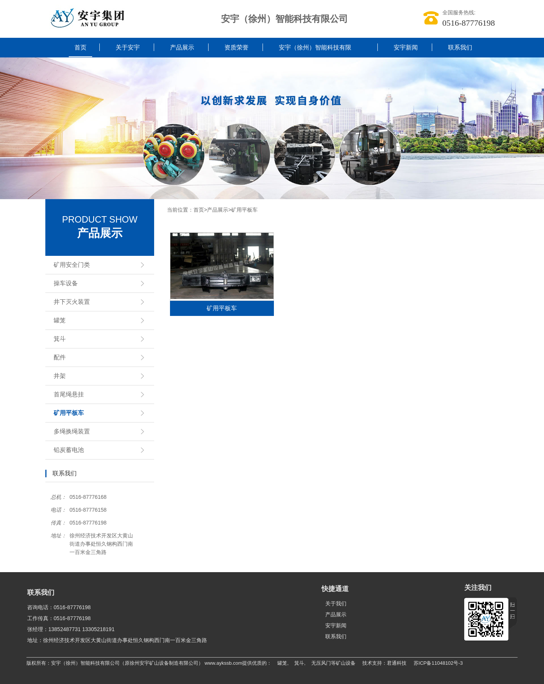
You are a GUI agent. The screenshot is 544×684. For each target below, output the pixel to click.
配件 (101, 357)
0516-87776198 (468, 23)
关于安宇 (128, 47)
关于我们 (335, 603)
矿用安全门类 (101, 265)
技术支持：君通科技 (384, 663)
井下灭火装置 (101, 302)
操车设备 (101, 283)
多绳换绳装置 (101, 431)
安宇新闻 (406, 47)
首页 (80, 47)
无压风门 (321, 663)
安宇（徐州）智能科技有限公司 (315, 57)
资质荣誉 (236, 47)
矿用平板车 (101, 413)
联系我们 (460, 47)
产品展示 (182, 47)
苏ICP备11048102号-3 (438, 663)
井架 (101, 376)
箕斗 (101, 339)
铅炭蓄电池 (101, 450)
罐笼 (101, 320)
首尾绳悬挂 (101, 394)
